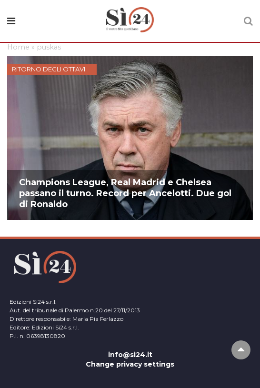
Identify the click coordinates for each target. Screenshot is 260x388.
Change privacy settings (130, 364)
